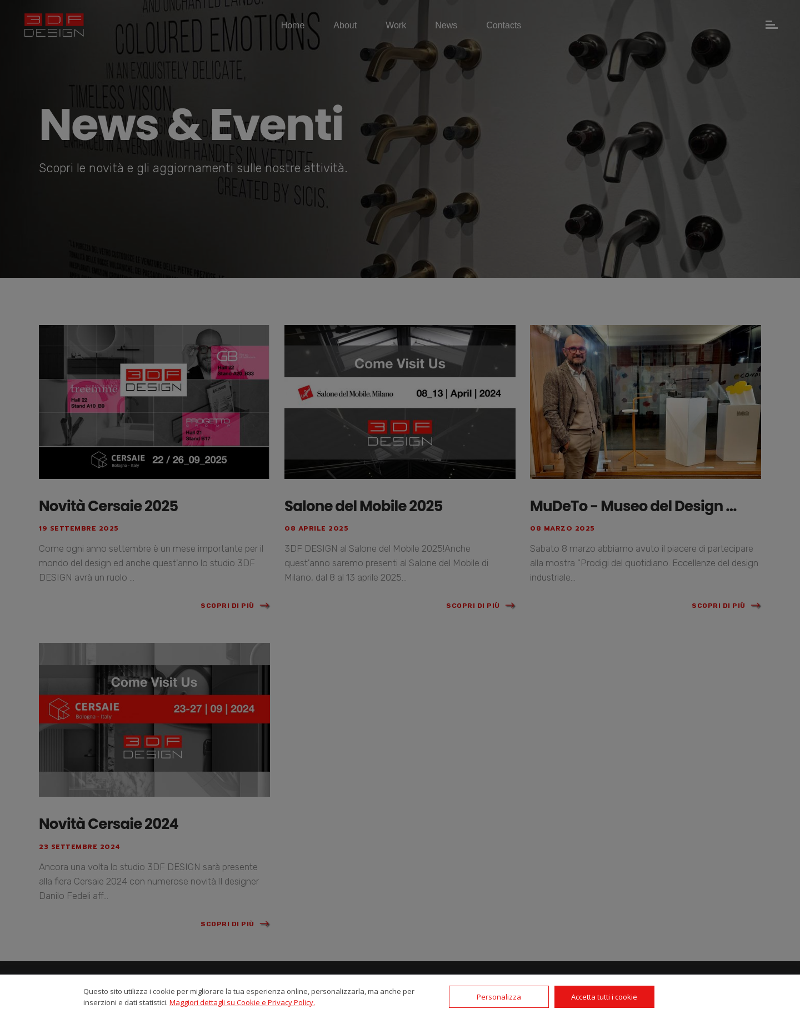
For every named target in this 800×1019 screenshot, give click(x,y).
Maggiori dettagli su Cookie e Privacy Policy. (242, 1002)
